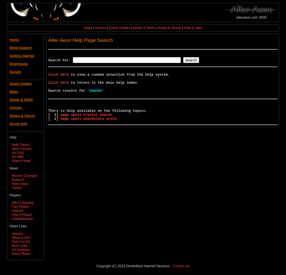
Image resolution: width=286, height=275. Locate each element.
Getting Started (21, 56)
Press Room (21, 254)
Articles (100, 28)
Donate (15, 72)
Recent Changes (24, 176)
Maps (88, 28)
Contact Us (181, 266)
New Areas (20, 184)
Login (198, 28)
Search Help (21, 161)
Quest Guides (119, 28)
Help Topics (21, 145)
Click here (58, 77)
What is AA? (21, 238)
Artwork (17, 211)
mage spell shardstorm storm (88, 129)
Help (187, 28)
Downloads (18, 64)
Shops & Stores (169, 28)
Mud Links (20, 246)
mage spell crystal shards (86, 124)
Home (14, 40)
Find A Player (22, 215)
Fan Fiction (20, 207)
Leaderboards (22, 219)
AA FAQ (18, 153)
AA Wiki (17, 157)
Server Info (18, 124)
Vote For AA (21, 242)
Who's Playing (23, 203)
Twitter (17, 188)
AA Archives (21, 250)
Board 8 (18, 180)
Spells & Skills (143, 28)
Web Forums (21, 149)
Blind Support (20, 48)
